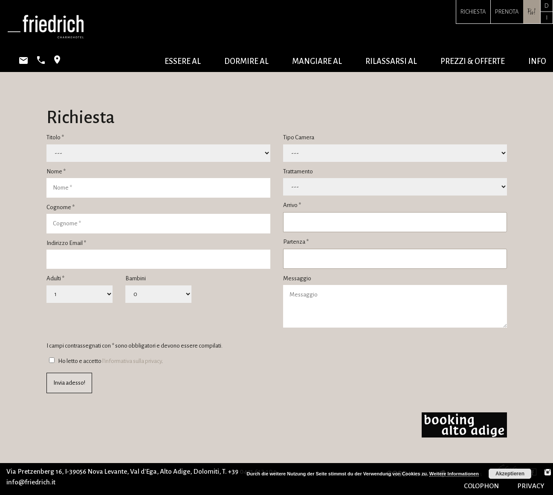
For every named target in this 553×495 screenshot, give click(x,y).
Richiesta (473, 12)
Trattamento (298, 171)
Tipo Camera (298, 137)
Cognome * (60, 207)
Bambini (135, 278)
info (537, 61)
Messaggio (297, 278)
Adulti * (55, 278)
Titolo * (55, 137)
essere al (183, 61)
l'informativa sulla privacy (132, 361)
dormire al (246, 61)
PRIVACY (530, 485)
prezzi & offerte (472, 61)
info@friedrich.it (30, 482)
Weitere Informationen (454, 473)
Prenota (507, 12)
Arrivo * (292, 205)
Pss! (531, 11)
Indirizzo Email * (66, 243)
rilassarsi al (391, 61)
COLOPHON (481, 485)
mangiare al (317, 61)
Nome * (56, 171)
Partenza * (296, 242)
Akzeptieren (509, 474)
